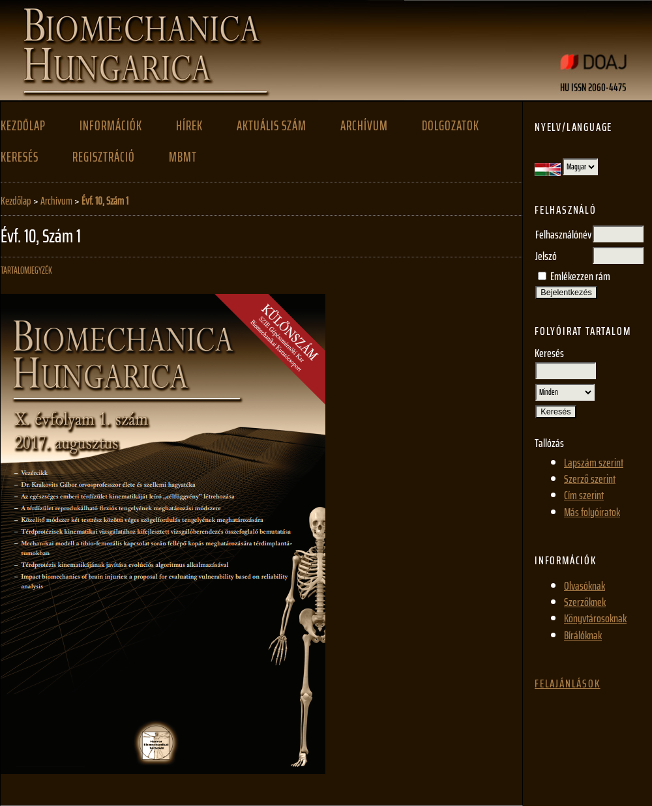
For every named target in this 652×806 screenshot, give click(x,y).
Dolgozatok (450, 125)
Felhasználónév (563, 234)
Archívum (364, 125)
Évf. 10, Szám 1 (105, 200)
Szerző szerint (589, 479)
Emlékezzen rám (580, 276)
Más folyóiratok (592, 512)
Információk (111, 125)
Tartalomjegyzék (26, 270)
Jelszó (546, 256)
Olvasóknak (584, 586)
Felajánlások (567, 683)
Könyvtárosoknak (595, 618)
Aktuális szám (271, 125)
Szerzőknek (585, 602)
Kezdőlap (23, 125)
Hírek (189, 125)
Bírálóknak (583, 635)
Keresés (19, 157)
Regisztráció (103, 157)
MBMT (183, 157)
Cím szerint (584, 495)
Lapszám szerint (593, 462)
